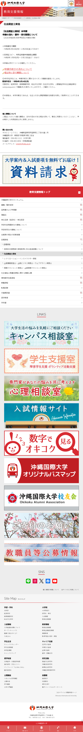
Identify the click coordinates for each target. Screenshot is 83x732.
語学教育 (4, 297)
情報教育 (45, 633)
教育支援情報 (46, 619)
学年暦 (3, 302)
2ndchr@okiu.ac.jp (23, 143)
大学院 (44, 607)
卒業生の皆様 (46, 647)
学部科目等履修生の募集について (14, 224)
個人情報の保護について (51, 590)
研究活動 (45, 658)
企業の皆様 (45, 650)
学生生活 (7, 641)
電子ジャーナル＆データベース (52, 687)
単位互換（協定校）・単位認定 (12, 219)
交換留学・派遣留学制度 (12, 661)
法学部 (6, 610)
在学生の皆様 (46, 644)
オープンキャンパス (10, 630)
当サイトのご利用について (70, 590)
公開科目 (7, 681)
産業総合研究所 (47, 667)
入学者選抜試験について (12, 627)
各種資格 (4, 239)
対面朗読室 (5, 292)
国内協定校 (7, 670)
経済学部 (7, 613)
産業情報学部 (8, 616)
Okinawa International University (66, 696)
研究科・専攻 (46, 613)
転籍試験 (4, 287)
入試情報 (45, 616)
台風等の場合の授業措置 (10, 234)
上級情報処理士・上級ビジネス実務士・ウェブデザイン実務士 (28, 263)
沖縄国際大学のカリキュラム (12, 200)
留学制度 (7, 658)
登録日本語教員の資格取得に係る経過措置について (23, 249)
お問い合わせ (25, 730)
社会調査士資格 (10, 253)
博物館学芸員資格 (8, 278)
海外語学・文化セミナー (12, 664)
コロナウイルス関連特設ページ (66, 692)
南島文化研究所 (47, 661)
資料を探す (45, 684)
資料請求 (41, 730)
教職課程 (4, 282)
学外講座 (7, 684)
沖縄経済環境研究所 (48, 670)
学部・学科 (8, 607)
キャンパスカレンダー (11, 644)
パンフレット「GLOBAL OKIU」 (14, 667)
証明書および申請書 (9, 209)
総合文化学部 (8, 619)
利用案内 (45, 681)
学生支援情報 (8, 647)
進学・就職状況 (47, 653)
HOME (74, 730)
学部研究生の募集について (11, 229)
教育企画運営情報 (48, 630)
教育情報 (45, 624)
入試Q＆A (7, 636)
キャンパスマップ (10, 653)
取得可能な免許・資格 (49, 636)
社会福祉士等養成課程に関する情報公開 (16, 273)
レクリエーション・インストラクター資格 (20, 258)
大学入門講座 (8, 687)
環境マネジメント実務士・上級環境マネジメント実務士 (25, 268)
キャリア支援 (47, 641)
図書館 (44, 675)
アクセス (8, 730)
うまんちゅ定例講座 (10, 678)
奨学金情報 (7, 650)
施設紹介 (45, 678)
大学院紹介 (45, 610)
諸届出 (3, 214)
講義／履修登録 (7, 205)
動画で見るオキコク (10, 633)
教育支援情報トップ (39, 192)
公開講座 (7, 675)
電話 (58, 730)
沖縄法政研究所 (47, 664)
